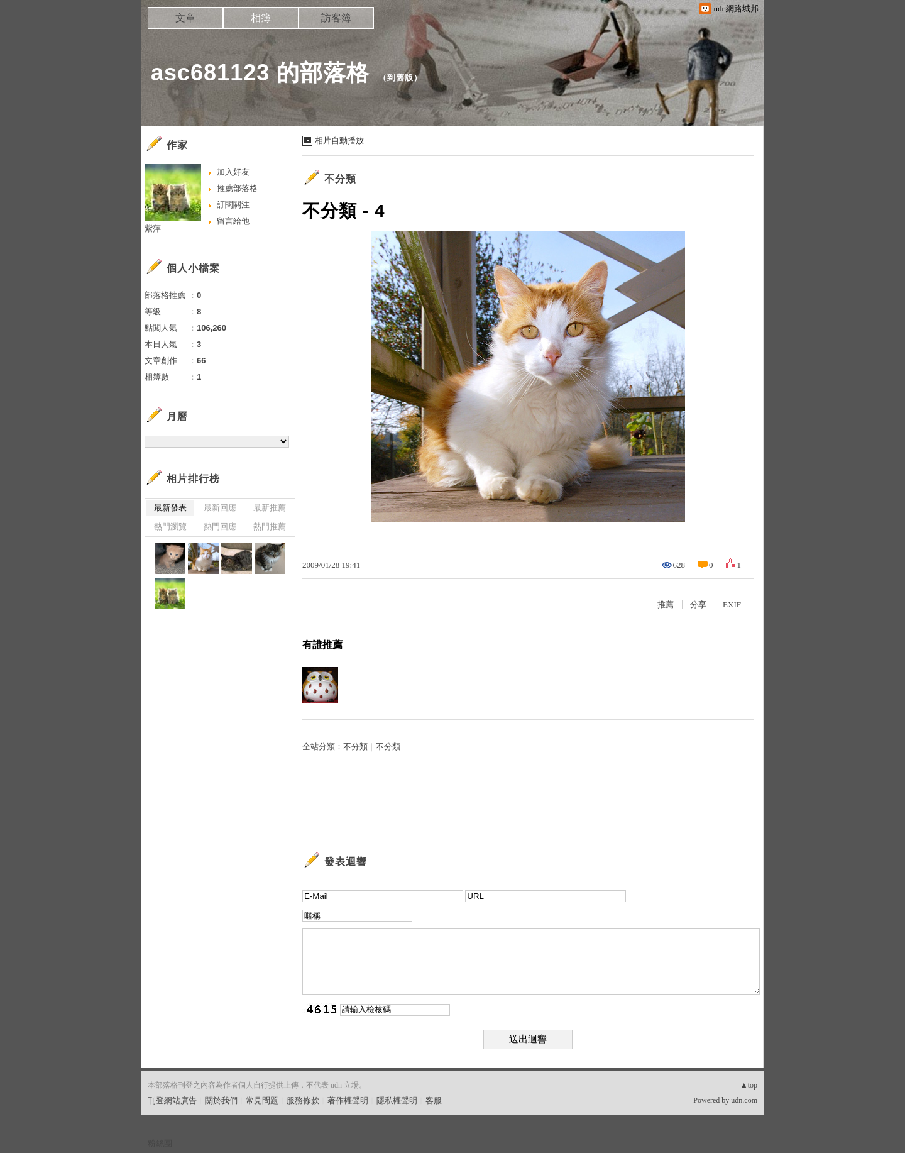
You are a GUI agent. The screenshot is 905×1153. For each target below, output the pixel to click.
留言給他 (233, 221)
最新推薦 (269, 507)
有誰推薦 (322, 644)
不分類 (340, 179)
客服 (433, 1100)
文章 (185, 18)
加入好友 (233, 172)
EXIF (732, 604)
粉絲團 (160, 1143)
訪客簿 (336, 18)
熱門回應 (220, 526)
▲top (748, 1085)
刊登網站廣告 (172, 1100)
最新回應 (220, 507)
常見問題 (262, 1100)
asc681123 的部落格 (260, 73)
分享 (698, 604)
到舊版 (400, 77)
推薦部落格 (237, 188)
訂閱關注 (233, 204)
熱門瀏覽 (170, 526)
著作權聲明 (347, 1100)
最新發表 (170, 507)
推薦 (665, 604)
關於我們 (221, 1100)
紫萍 (153, 228)
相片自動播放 (339, 140)
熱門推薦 (269, 526)
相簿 (261, 18)
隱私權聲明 (396, 1100)
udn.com (744, 1100)
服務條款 (303, 1100)
